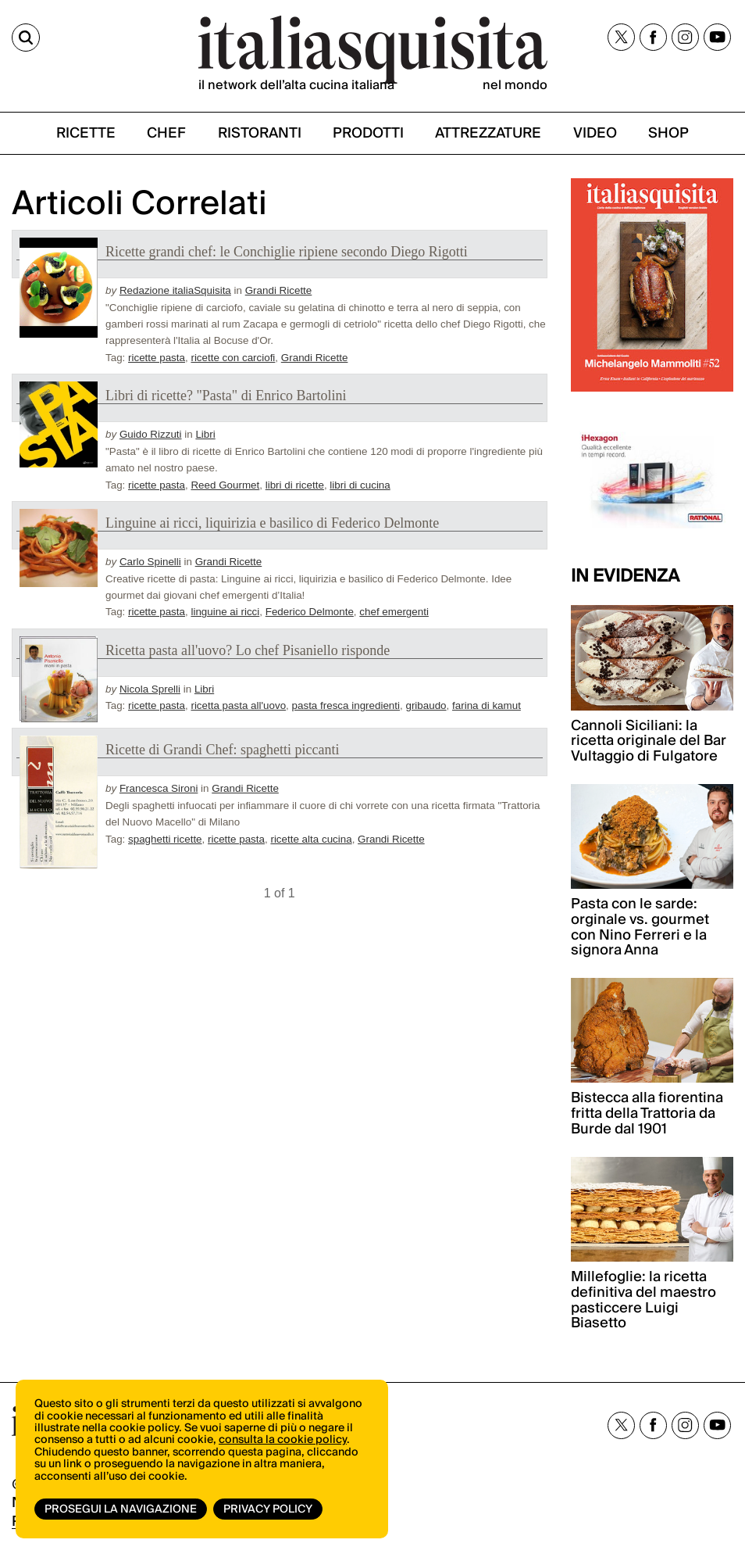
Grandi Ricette (278, 290)
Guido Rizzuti (150, 434)
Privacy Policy (267, 1509)
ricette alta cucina (310, 839)
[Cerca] (26, 37)
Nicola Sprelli (149, 689)
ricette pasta (156, 357)
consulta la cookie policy (283, 1439)
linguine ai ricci (225, 612)
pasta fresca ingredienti (346, 705)
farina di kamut (486, 705)
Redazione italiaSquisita (175, 290)
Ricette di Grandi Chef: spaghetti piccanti (222, 749)
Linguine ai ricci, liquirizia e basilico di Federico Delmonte (272, 523)
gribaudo (425, 705)
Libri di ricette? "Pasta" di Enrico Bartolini (226, 395)
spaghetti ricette (165, 839)
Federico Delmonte (310, 612)
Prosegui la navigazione (121, 1509)
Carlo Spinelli (150, 562)
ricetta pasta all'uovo (238, 705)
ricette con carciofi (233, 357)
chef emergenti (394, 612)
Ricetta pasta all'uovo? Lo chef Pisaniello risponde (247, 650)
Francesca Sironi (158, 788)
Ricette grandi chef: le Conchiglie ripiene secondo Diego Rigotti (286, 252)
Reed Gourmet (225, 485)
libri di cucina (360, 485)
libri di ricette (295, 485)
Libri (205, 434)
